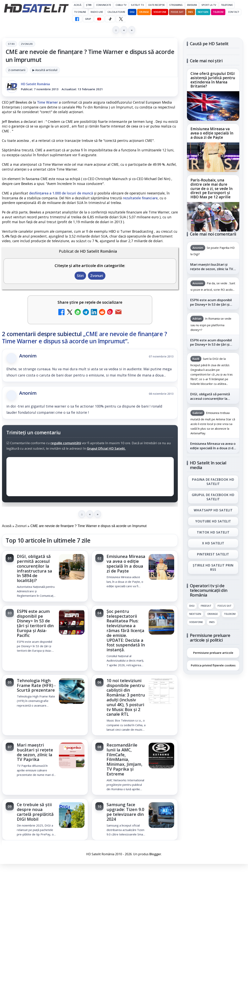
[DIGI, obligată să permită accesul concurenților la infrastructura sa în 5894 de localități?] (71, 567)
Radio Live (97, 12)
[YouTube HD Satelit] (99, 19)
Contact (233, 12)
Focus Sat (177, 12)
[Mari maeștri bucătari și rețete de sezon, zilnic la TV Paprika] (71, 756)
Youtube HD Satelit (213, 521)
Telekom (218, 12)
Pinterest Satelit (213, 554)
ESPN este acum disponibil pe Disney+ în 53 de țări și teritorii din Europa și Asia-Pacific (35, 623)
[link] (45, 576)
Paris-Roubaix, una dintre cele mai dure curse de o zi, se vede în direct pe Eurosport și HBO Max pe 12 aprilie (211, 188)
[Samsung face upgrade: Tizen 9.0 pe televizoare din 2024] (161, 815)
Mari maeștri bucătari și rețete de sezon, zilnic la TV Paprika (35, 752)
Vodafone (159, 12)
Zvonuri (27, 44)
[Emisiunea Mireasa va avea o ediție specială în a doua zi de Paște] (161, 567)
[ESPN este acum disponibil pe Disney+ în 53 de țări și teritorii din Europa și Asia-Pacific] (71, 622)
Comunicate (103, 5)
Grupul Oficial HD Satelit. (106, 448)
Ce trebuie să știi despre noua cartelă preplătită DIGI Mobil (35, 812)
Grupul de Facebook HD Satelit (213, 497)
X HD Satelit (213, 543)
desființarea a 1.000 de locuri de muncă (61, 193)
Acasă (77, 5)
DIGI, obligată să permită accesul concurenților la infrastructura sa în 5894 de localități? (34, 568)
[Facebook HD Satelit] (77, 19)
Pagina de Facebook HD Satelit (213, 481)
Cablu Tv (121, 5)
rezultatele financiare (140, 198)
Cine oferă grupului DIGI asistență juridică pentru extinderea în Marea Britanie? (212, 80)
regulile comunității (66, 443)
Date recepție (156, 5)
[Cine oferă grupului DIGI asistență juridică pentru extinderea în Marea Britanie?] (213, 106)
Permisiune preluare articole (213, 652)
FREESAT (206, 606)
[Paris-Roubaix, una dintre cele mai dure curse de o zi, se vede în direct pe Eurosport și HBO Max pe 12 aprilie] (213, 217)
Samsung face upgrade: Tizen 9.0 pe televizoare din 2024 (125, 812)
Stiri (11, 44)
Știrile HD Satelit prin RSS (213, 567)
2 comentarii (16, 70)
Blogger (155, 854)
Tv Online (80, 12)
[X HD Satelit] (121, 19)
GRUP (88, 19)
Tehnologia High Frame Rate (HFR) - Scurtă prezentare (36, 685)
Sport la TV (209, 5)
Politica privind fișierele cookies (213, 665)
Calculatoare (116, 12)
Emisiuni (192, 5)
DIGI (132, 12)
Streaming (176, 5)
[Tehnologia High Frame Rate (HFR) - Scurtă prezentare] (71, 691)
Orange (144, 12)
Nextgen (203, 12)
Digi (192, 606)
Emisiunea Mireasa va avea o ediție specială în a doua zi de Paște (126, 563)
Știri (89, 5)
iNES (190, 12)
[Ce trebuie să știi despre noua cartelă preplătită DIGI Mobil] (71, 815)
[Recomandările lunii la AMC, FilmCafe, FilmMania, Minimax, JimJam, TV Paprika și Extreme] (161, 756)
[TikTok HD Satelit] (110, 19)
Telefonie (227, 5)
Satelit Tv (137, 5)
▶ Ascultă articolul (44, 70)
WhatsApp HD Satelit (213, 510)
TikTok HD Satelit (213, 532)
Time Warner (47, 102)
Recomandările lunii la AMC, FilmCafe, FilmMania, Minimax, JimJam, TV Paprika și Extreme (124, 759)
